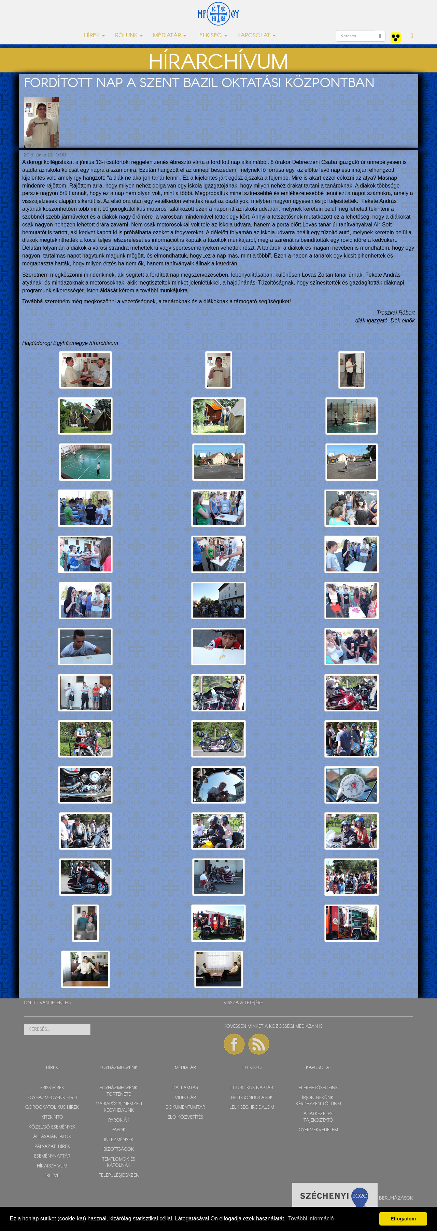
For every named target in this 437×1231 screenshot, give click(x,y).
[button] (412, 35)
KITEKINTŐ (52, 1117)
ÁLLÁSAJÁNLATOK (52, 1137)
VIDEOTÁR (185, 1098)
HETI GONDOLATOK (252, 1098)
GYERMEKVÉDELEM (318, 1130)
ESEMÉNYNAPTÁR (52, 1156)
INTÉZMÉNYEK (118, 1140)
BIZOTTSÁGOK (118, 1149)
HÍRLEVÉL (52, 1176)
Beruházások (396, 1197)
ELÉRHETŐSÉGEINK (318, 1088)
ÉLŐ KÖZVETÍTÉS (185, 1117)
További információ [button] (311, 1218)
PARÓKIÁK (118, 1120)
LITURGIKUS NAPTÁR (251, 1088)
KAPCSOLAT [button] (256, 35)
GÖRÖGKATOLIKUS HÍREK (52, 1107)
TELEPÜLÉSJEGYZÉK (119, 1175)
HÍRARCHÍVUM (52, 1166)
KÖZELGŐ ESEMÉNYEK (52, 1127)
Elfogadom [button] (403, 1218)
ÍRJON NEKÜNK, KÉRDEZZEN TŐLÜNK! (318, 1101)
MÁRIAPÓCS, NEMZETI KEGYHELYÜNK (119, 1107)
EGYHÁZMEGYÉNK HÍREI (52, 1098)
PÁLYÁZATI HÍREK (52, 1147)
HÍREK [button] (94, 35)
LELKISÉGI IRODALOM (251, 1107)
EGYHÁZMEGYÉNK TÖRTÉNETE (119, 1091)
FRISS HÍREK (52, 1088)
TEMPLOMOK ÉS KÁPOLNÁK (118, 1162)
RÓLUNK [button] (129, 35)
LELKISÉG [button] (211, 35)
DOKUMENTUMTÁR (185, 1107)
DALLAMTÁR (185, 1088)
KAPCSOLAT (318, 1068)
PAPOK (119, 1130)
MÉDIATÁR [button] (169, 35)
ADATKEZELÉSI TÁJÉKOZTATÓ (319, 1117)
